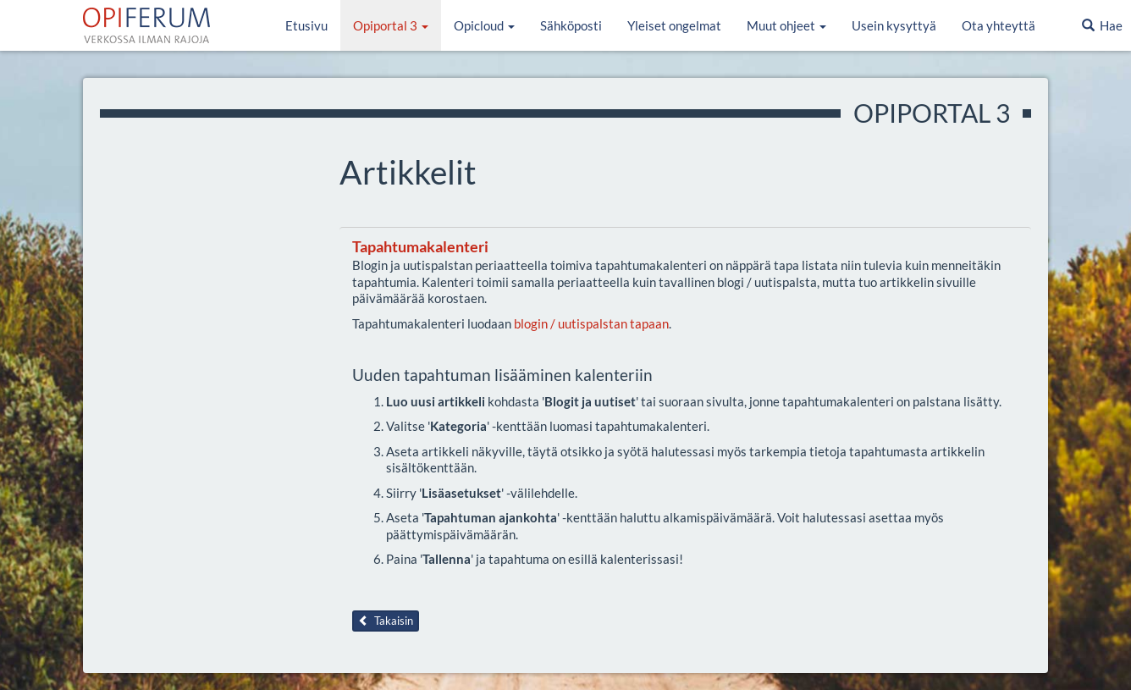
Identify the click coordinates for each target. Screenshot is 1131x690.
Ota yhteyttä (998, 25)
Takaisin (385, 620)
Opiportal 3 (390, 25)
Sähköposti (571, 25)
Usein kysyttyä (894, 25)
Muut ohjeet (786, 25)
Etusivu (306, 25)
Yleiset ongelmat (674, 25)
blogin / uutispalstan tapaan (591, 323)
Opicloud (484, 25)
